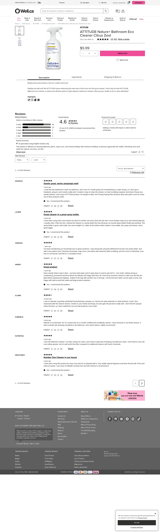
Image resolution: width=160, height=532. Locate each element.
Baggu (17, 453)
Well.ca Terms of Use (88, 422)
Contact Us (62, 411)
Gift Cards (61, 414)
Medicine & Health (72, 19)
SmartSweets (49, 459)
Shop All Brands (50, 462)
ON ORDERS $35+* (26, 3)
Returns (60, 425)
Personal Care (49, 19)
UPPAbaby (48, 456)
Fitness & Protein (60, 19)
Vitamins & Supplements (109, 19)
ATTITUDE (84, 27)
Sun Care (19, 19)
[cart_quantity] (89, 53)
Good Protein (49, 450)
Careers (60, 434)
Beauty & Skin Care (37, 19)
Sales (141, 19)
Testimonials (85, 417)
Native (17, 450)
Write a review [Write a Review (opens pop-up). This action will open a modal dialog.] (123, 39)
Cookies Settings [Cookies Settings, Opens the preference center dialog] (137, 527)
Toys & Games (79, 453)
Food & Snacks (95, 19)
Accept (136, 522)
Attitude (18, 459)
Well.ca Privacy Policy (88, 419)
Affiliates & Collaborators (89, 414)
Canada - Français (23, 413)
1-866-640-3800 (33, 467)
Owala (17, 456)
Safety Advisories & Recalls (67, 417)
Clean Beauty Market (81, 450)
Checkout (138, 2)
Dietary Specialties (80, 462)
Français (62, 3)
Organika (18, 462)
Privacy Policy (142, 518)
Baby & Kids (27, 19)
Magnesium (78, 459)
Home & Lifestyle (84, 19)
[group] (19, 30)
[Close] (155, 513)
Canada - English (23, 411)
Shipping (61, 422)
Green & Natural (123, 19)
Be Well (84, 428)
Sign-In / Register (119, 3)
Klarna (60, 428)
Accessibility (62, 431)
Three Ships (49, 453)
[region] (136, 520)
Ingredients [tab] (77, 77)
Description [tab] (44, 77)
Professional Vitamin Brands (84, 456)
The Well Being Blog (88, 425)
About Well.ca (85, 411)
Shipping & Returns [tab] (112, 77)
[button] (83, 53)
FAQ (59, 419)
